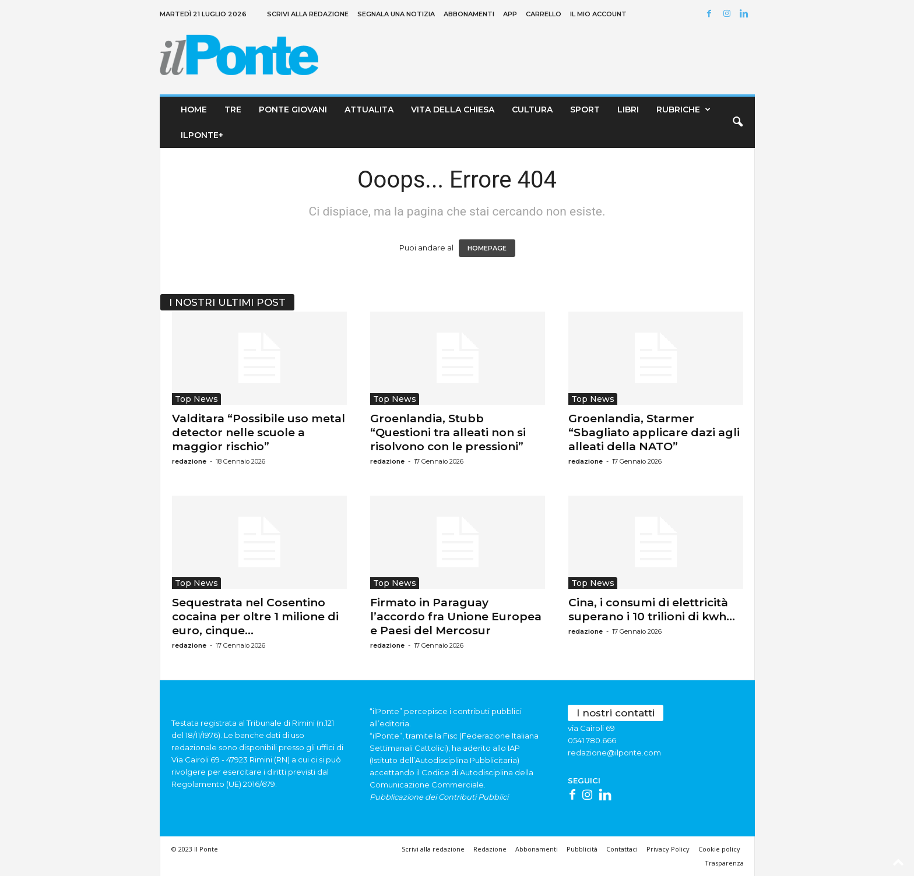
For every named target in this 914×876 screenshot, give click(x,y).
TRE (232, 109)
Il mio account (598, 14)
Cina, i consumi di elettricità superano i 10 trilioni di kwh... (651, 609)
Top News (196, 399)
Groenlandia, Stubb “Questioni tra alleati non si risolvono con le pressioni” (448, 432)
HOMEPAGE (487, 248)
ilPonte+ (202, 135)
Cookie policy (719, 849)
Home (194, 109)
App (510, 14)
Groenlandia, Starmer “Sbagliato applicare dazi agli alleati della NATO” (654, 432)
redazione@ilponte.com (614, 752)
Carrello (543, 14)
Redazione (490, 849)
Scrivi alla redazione (308, 14)
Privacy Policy (668, 849)
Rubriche (685, 109)
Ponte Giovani (293, 109)
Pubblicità (582, 849)
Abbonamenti (469, 14)
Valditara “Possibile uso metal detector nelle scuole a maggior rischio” (258, 432)
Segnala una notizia (396, 14)
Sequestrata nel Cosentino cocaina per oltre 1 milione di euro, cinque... (255, 616)
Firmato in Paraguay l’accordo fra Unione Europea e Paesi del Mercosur (456, 616)
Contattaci (622, 849)
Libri (628, 109)
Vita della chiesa (452, 109)
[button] (737, 122)
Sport (585, 109)
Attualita (368, 109)
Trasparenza (724, 863)
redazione (189, 461)
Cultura (532, 109)
